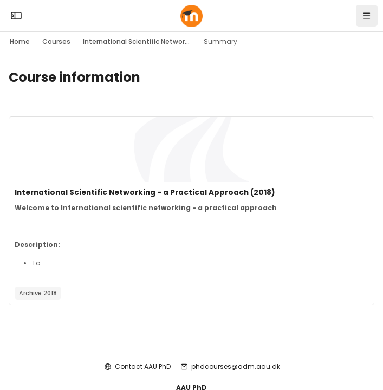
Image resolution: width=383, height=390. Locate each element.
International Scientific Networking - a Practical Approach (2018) (145, 192)
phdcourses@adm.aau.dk (235, 366)
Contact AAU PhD (143, 366)
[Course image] (191, 149)
